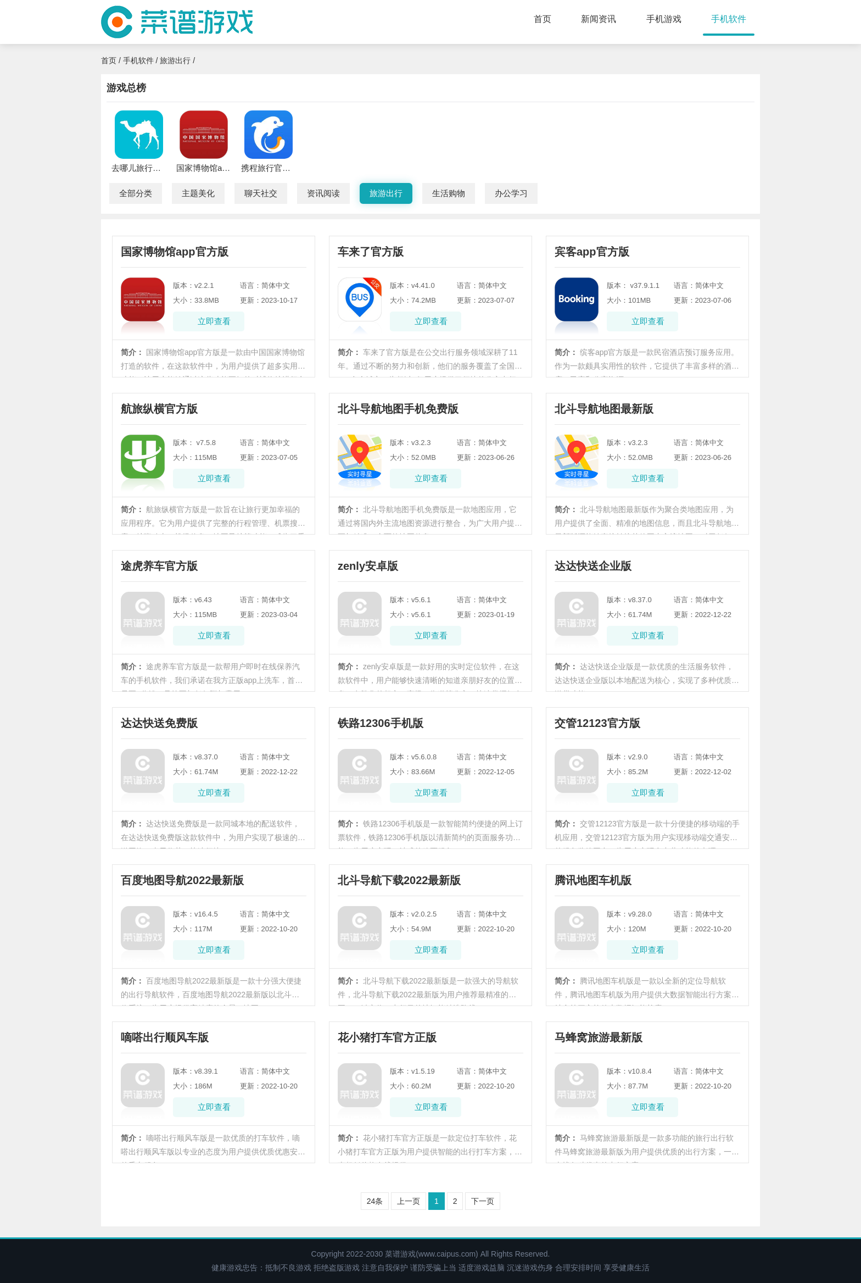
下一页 (482, 1201)
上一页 (408, 1201)
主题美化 (198, 193)
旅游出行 (175, 60)
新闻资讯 (598, 19)
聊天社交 (260, 193)
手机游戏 (663, 19)
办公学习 (511, 193)
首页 (542, 19)
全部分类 (135, 193)
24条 (375, 1201)
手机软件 (728, 19)
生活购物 (448, 193)
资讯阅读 (323, 193)
